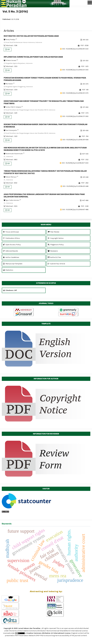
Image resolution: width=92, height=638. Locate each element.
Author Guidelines (11, 257)
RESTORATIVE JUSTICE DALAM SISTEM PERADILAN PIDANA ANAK (31, 36)
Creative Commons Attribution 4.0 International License (48, 633)
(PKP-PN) (39, 636)
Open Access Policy (12, 244)
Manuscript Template (12, 263)
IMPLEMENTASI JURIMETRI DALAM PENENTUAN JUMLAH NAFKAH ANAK (33, 57)
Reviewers (53, 250)
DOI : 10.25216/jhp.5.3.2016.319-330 (75, 49)
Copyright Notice (55, 238)
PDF (8, 49)
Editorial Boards (10, 250)
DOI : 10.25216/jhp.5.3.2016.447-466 (75, 210)
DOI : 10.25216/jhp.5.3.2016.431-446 (75, 186)
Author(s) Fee (54, 257)
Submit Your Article (56, 263)
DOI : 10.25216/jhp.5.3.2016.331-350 (75, 70)
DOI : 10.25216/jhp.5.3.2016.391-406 (75, 140)
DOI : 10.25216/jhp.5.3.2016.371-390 (75, 116)
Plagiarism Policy (56, 244)
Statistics (8, 270)
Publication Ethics (11, 238)
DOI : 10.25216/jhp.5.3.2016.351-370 (75, 93)
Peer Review (53, 231)
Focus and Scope (11, 231)
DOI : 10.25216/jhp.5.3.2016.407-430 (75, 163)
